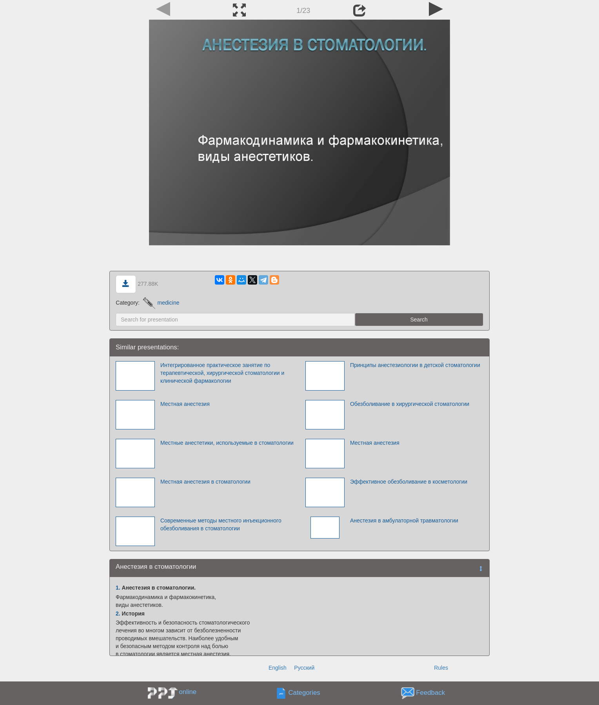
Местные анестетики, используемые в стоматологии (227, 443)
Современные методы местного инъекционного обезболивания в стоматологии (220, 524)
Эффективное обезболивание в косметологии (408, 482)
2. (118, 613)
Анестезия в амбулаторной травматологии (404, 520)
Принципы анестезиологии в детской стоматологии (415, 365)
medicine (161, 303)
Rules (441, 668)
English (278, 668)
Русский (304, 668)
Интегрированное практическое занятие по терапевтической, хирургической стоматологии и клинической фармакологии (222, 373)
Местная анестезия (185, 404)
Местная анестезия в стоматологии (205, 482)
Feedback (430, 692)
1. (118, 587)
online (187, 692)
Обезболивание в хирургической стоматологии (409, 404)
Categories (304, 692)
